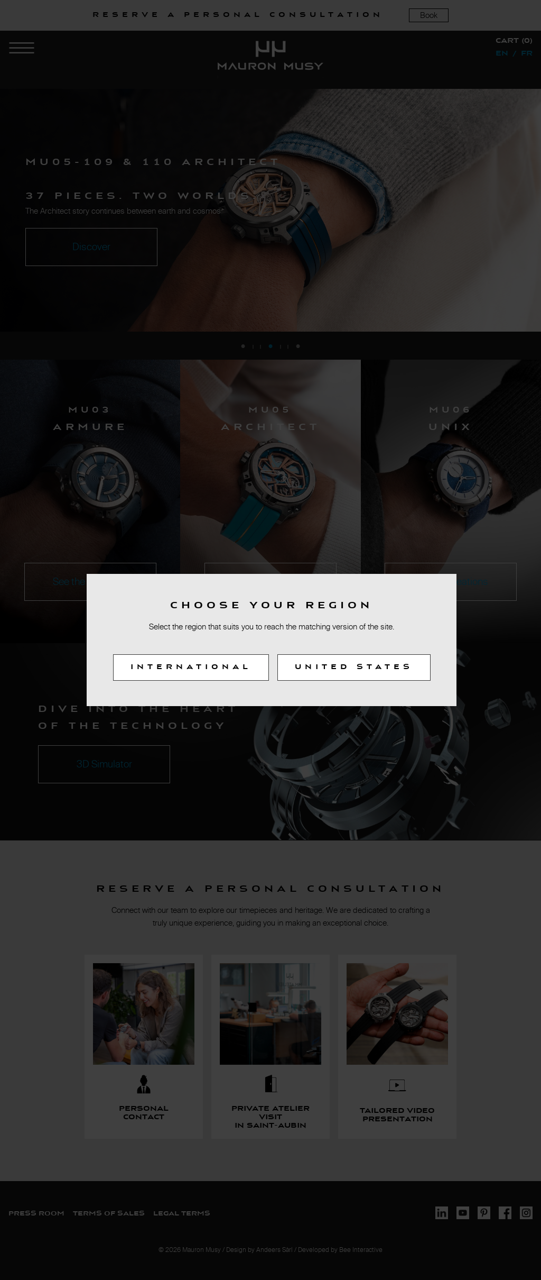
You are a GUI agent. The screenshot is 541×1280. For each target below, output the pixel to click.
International (190, 667)
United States (354, 667)
